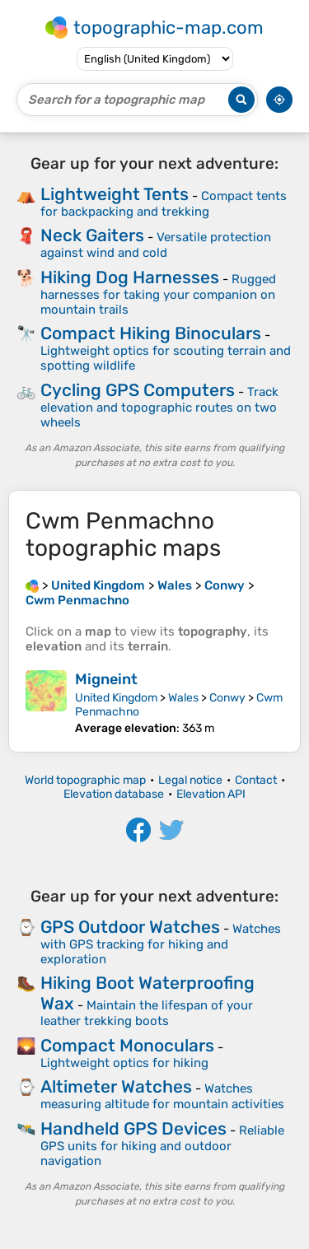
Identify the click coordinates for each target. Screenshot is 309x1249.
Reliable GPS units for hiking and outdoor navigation (162, 1145)
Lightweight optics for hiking (124, 1063)
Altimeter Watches (116, 1086)
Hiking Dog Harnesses (129, 277)
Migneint (106, 679)
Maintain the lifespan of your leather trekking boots (146, 1013)
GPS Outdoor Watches (130, 926)
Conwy (227, 698)
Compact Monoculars (127, 1045)
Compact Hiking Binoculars (150, 333)
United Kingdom (116, 698)
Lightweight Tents (114, 194)
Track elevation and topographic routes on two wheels (159, 407)
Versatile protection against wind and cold (155, 245)
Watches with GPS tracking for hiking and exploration (160, 944)
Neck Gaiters (92, 235)
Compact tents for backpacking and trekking (163, 204)
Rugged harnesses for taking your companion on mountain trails (158, 294)
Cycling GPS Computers (137, 390)
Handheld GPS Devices (133, 1128)
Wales (183, 698)
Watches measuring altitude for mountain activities (162, 1096)
